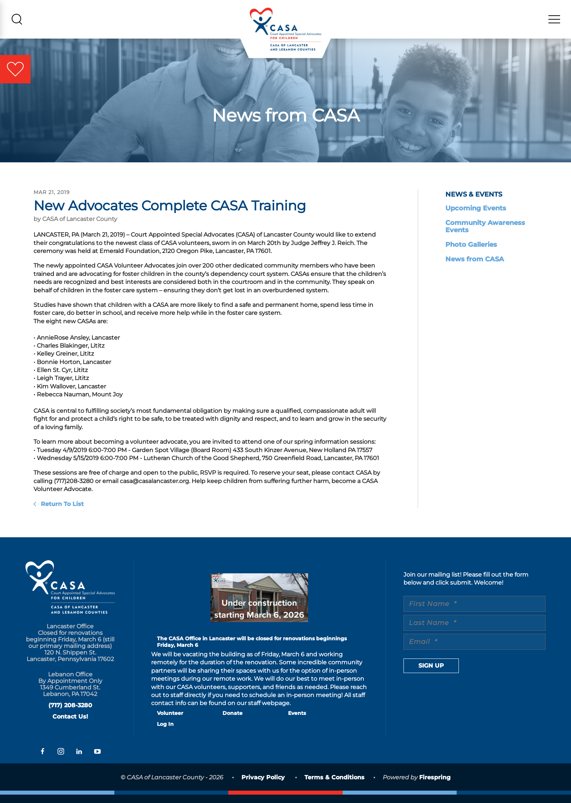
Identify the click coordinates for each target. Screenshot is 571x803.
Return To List (61, 512)
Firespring (434, 785)
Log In (165, 732)
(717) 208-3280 (70, 713)
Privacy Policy (263, 785)
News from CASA (474, 268)
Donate (233, 721)
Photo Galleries (471, 253)
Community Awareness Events (485, 234)
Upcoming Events (475, 217)
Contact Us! (70, 724)
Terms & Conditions (334, 785)
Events (297, 721)
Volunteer (170, 721)
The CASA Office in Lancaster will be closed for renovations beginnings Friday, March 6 (252, 650)
